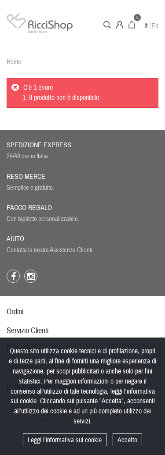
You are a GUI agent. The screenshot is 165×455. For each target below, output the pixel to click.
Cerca (107, 24)
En (154, 25)
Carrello (131, 24)
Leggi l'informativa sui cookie (65, 440)
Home (14, 62)
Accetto (127, 440)
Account (119, 24)
